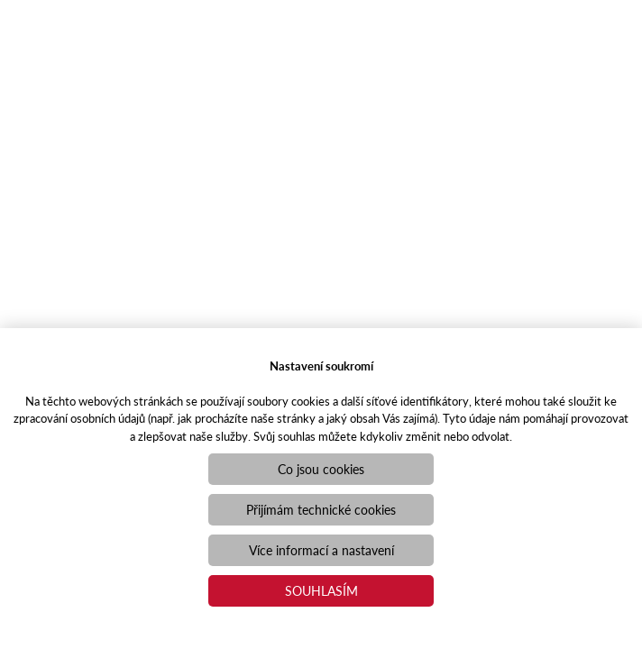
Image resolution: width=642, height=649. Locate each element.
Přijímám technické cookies (321, 509)
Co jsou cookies (321, 469)
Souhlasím (321, 590)
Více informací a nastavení (321, 550)
